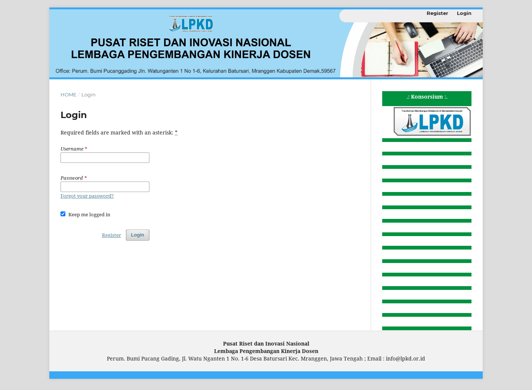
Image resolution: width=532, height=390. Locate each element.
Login (464, 13)
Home (69, 95)
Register (437, 13)
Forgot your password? (87, 195)
